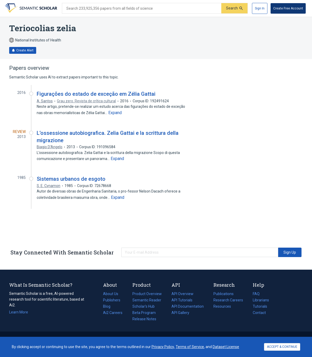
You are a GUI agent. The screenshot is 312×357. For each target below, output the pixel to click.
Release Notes (144, 319)
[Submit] (234, 8)
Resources (222, 306)
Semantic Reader (146, 300)
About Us (110, 294)
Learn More (18, 312)
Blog (109, 306)
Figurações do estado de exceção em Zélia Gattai (96, 94)
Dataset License (226, 347)
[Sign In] (259, 8)
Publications (223, 294)
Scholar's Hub (143, 306)
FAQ (256, 294)
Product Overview (147, 294)
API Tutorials (181, 300)
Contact (259, 313)
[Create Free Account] (288, 8)
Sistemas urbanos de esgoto (71, 179)
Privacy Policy (163, 347)
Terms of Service (190, 347)
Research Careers (228, 300)
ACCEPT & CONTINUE (282, 347)
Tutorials (260, 306)
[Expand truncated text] (115, 112)
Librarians (261, 300)
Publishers (111, 300)
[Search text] (141, 8)
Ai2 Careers (112, 313)
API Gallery (180, 313)
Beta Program (144, 313)
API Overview (182, 294)
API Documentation (187, 306)
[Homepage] (30, 8)
